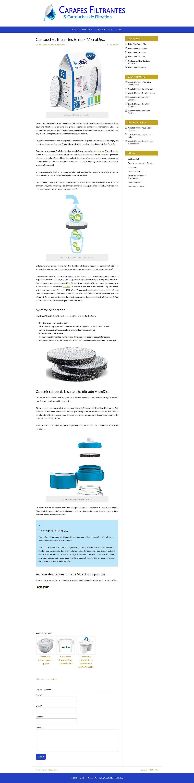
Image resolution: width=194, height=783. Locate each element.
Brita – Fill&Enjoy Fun (137, 67)
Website (39, 716)
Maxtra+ (97, 151)
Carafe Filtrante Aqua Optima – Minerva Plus (141, 142)
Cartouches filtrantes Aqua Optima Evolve (65, 650)
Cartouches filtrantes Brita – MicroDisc (140, 62)
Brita (40, 45)
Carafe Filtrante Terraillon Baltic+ (139, 112)
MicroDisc (61, 45)
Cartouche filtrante (50, 45)
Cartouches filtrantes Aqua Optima (45, 650)
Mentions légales (116, 778)
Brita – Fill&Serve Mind (137, 48)
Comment (40, 727)
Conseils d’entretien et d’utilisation (137, 177)
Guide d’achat (86, 29)
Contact (119, 29)
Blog (110, 29)
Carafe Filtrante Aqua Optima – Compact (141, 129)
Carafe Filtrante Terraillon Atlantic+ (139, 105)
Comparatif (100, 29)
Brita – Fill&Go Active (137, 52)
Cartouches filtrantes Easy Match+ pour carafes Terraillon (86, 652)
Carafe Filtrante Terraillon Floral (141, 93)
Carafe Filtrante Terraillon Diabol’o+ (139, 98)
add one (53, 679)
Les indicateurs (134, 171)
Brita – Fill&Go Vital (136, 57)
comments (113, 45)
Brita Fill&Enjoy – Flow (137, 44)
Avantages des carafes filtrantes (141, 163)
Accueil (74, 29)
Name (39, 695)
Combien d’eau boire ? (137, 186)
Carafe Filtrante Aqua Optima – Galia (141, 135)
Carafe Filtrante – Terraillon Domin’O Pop (139, 83)
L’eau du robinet (134, 182)
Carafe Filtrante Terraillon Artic (141, 89)
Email (39, 706)
